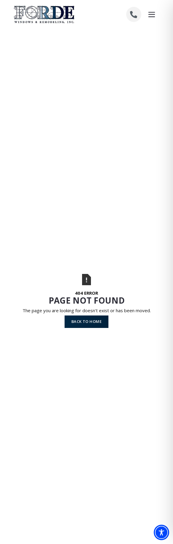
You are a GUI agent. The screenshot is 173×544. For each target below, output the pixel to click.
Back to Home (86, 321)
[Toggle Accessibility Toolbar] (161, 532)
